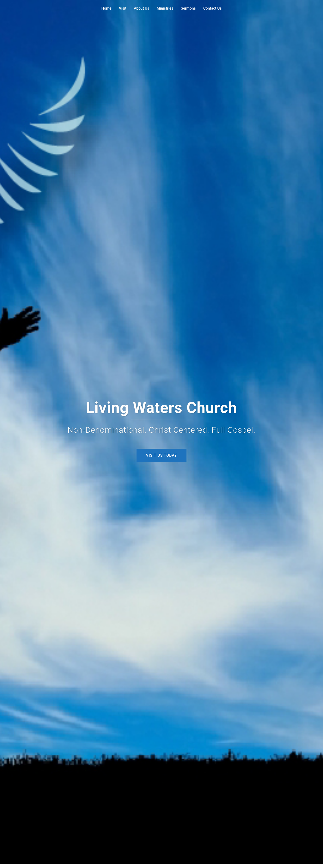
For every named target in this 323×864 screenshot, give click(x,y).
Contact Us (212, 8)
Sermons (188, 8)
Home (106, 8)
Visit (122, 8)
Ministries (165, 8)
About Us (141, 8)
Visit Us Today (161, 455)
